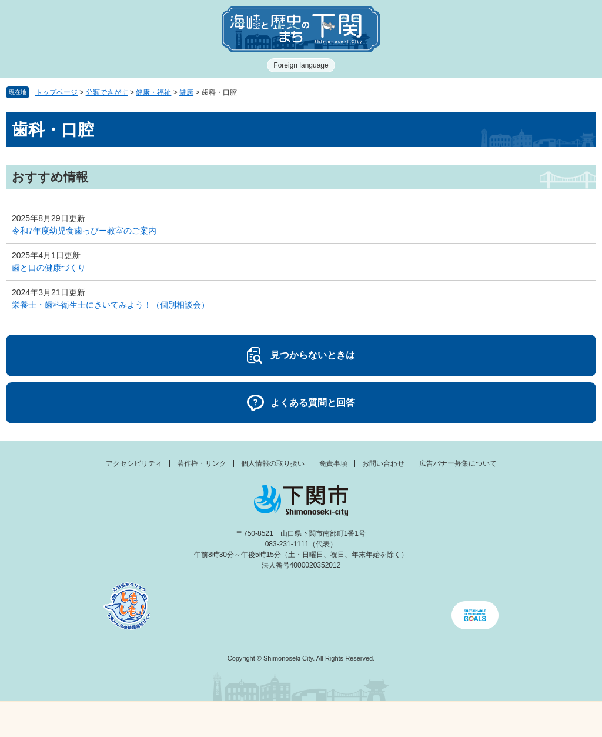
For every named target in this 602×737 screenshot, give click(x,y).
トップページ (56, 92)
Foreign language (300, 65)
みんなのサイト (527, 719)
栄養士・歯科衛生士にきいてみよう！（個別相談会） (110, 304)
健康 (186, 92)
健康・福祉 (153, 92)
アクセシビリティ (134, 463)
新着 (225, 719)
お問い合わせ (383, 463)
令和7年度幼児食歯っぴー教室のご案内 (84, 230)
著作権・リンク (201, 463)
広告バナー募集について (458, 463)
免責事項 (333, 463)
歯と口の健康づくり (49, 267)
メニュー (75, 716)
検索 (376, 719)
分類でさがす (107, 92)
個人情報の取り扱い (273, 463)
